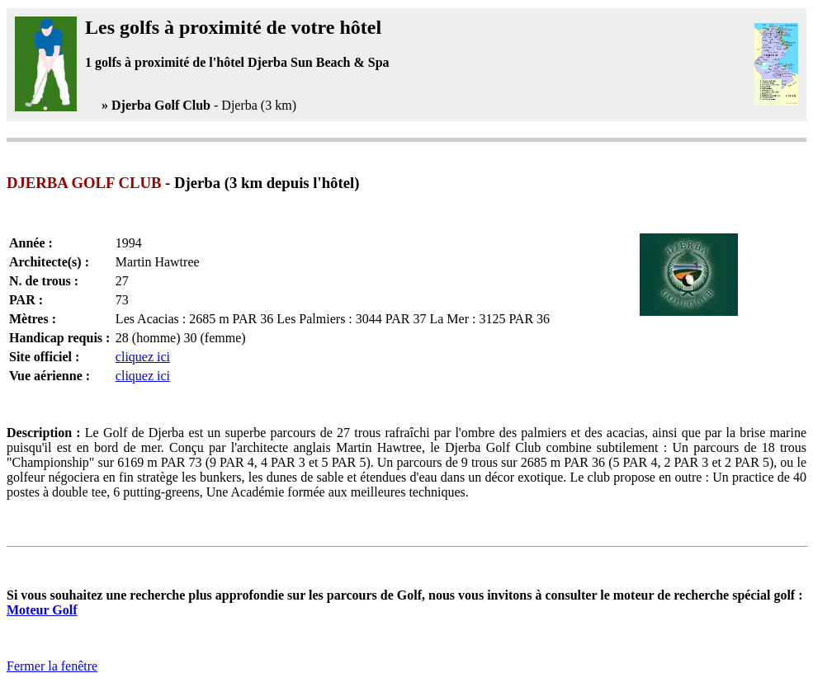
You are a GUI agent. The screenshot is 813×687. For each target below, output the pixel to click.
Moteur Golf (42, 610)
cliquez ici (143, 357)
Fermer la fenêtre (52, 666)
